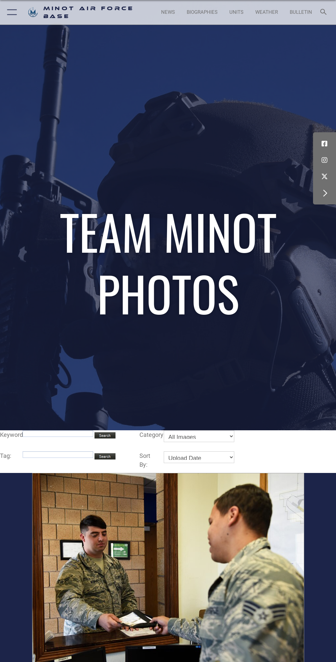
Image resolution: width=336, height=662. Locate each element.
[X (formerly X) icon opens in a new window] (324, 176)
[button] (10, 12)
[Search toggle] (324, 12)
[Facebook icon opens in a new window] (324, 144)
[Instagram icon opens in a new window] (324, 160)
